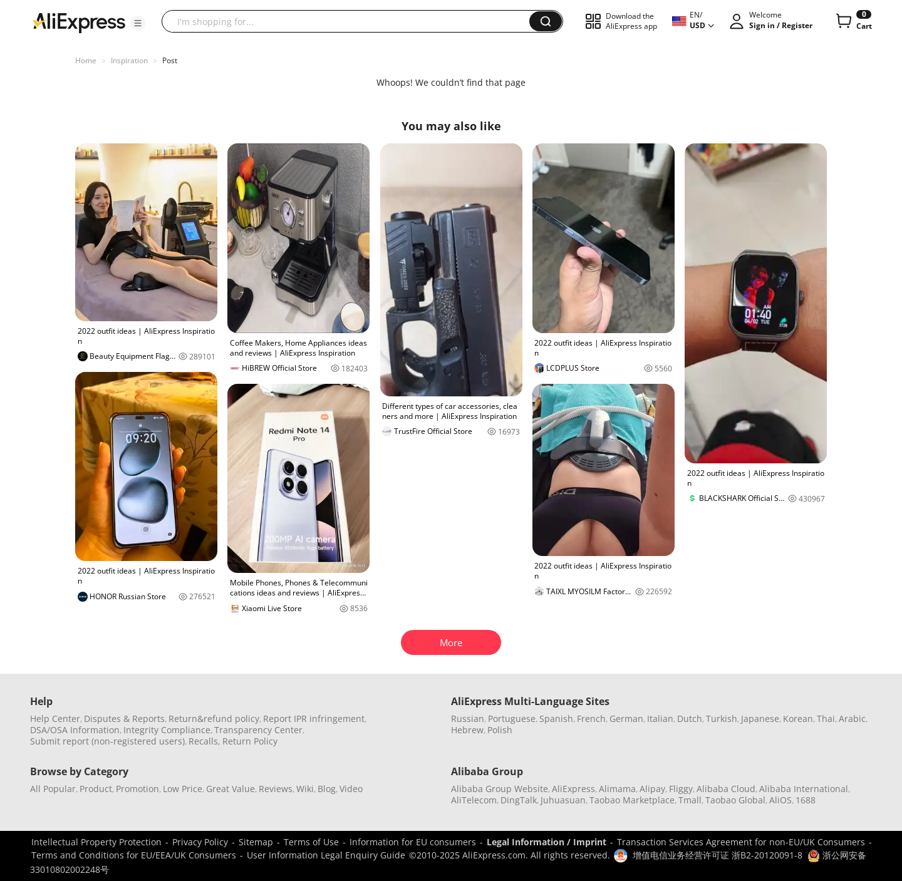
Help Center (55, 718)
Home (85, 60)
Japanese (760, 718)
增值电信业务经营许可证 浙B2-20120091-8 (717, 855)
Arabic (852, 718)
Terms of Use (311, 842)
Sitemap (256, 842)
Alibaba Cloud (726, 789)
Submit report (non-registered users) (107, 741)
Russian (467, 718)
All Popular (53, 789)
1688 (806, 800)
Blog (327, 789)
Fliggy (681, 789)
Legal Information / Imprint (546, 842)
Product (96, 789)
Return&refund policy (213, 718)
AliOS (780, 800)
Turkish (721, 718)
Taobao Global (735, 800)
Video (351, 789)
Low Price (182, 789)
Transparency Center (258, 730)
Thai (826, 718)
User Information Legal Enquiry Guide (326, 855)
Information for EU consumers (413, 842)
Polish (499, 730)
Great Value (230, 789)
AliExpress (573, 789)
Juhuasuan (563, 800)
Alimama (617, 789)
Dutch (689, 718)
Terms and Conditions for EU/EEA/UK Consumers (133, 855)
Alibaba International (803, 789)
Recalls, (204, 741)
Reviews (276, 789)
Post (169, 60)
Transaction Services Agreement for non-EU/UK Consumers (741, 842)
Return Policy (249, 741)
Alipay (652, 789)
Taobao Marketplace (632, 800)
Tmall (690, 800)
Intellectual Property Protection (96, 842)
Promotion (137, 789)
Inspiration (129, 60)
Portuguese (512, 718)
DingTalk (518, 800)
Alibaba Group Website (499, 789)
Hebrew (467, 730)
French (591, 718)
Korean (798, 718)
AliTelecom (474, 800)
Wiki (305, 789)
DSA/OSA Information (75, 730)
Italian (660, 718)
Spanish (556, 718)
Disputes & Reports (124, 718)
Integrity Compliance (166, 730)
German (626, 718)
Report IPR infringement (314, 718)
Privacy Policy (200, 842)
